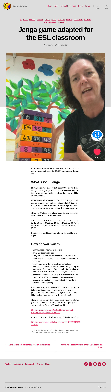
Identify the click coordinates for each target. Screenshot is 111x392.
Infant (54, 19)
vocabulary (65, 332)
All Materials (64, 6)
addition (38, 330)
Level (55, 6)
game (67, 330)
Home (49, 6)
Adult (25, 19)
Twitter (40, 364)
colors (32, 19)
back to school (45, 330)
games (72, 330)
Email (47, 364)
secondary (51, 332)
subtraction (58, 332)
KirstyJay (50, 45)
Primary (69, 19)
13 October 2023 (62, 45)
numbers (61, 19)
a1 (34, 330)
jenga (35, 332)
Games (47, 19)
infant (76, 330)
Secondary (78, 19)
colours (40, 19)
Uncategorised (50, 22)
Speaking (87, 19)
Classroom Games (16, 387)
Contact (87, 6)
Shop (79, 6)
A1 (21, 19)
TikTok (8, 364)
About (74, 6)
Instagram (18, 364)
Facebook (29, 364)
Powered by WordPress (33, 387)
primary (45, 332)
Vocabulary (62, 22)
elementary (62, 330)
